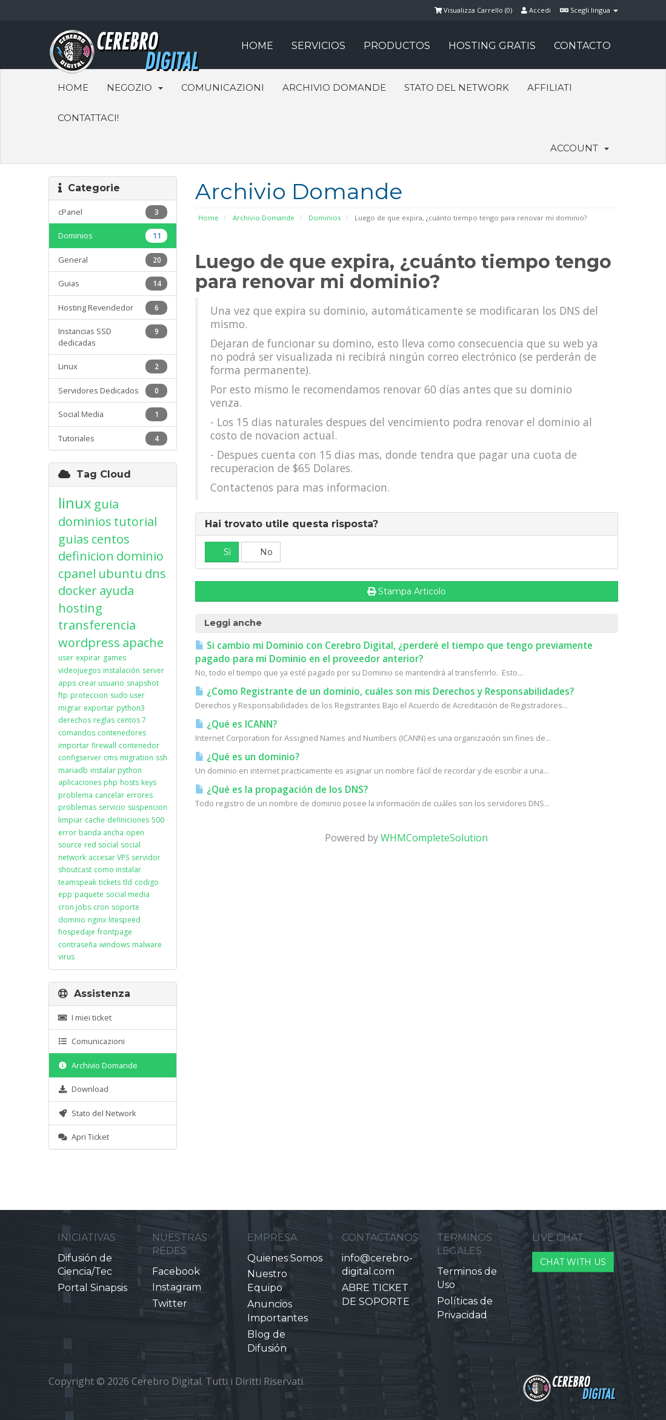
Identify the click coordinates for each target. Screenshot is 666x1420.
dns (155, 573)
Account (579, 148)
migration (136, 757)
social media (128, 894)
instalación (121, 670)
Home (73, 87)
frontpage (115, 932)
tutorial (135, 521)
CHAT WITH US (573, 1262)
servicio (112, 807)
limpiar (70, 820)
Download (83, 1088)
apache (143, 642)
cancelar (109, 795)
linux (75, 503)
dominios (85, 521)
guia (106, 504)
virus (66, 957)
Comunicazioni (222, 87)
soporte (125, 907)
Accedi (536, 10)
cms (111, 757)
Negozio (135, 87)
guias (73, 539)
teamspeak (77, 882)
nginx (97, 920)
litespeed (124, 920)
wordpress (89, 642)
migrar (69, 708)
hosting (80, 608)
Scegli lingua (589, 10)
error (67, 832)
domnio (71, 920)
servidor (146, 857)
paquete (89, 894)
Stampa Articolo (406, 591)
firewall (104, 745)
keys (148, 782)
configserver (79, 757)
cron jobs (74, 907)
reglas (104, 720)
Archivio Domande (334, 87)
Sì (222, 552)
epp (65, 894)
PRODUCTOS (397, 45)
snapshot (143, 683)
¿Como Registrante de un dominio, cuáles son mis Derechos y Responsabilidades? (384, 691)
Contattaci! (88, 117)
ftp (63, 695)
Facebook (176, 1271)
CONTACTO (582, 45)
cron (101, 907)
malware (147, 944)
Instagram (176, 1287)
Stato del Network (456, 87)
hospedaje (76, 932)
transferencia (97, 625)
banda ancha (101, 832)
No (261, 552)
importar (73, 745)
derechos (74, 720)
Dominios (324, 217)
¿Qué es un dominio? (247, 757)
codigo (147, 882)
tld (127, 882)
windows (114, 944)
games (114, 657)
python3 (130, 708)
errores (140, 795)
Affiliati (549, 87)
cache (95, 820)
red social (101, 845)
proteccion (89, 695)
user (65, 657)
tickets (110, 882)
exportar (99, 708)
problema (75, 795)
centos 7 (131, 720)
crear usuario (101, 683)
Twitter (169, 1303)
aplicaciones (79, 782)
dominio (140, 556)
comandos (76, 733)
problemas (77, 807)
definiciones (128, 820)
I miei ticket (85, 1017)
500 (158, 820)
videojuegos (79, 670)
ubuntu (120, 573)
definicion (86, 556)
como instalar (117, 869)
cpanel (77, 573)
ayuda (116, 590)
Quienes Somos (284, 1258)
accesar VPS (108, 857)
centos (111, 539)
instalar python (116, 770)
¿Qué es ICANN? (236, 724)
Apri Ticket (83, 1136)
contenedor (139, 745)
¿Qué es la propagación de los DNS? (281, 789)
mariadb (73, 770)
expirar (88, 657)
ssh (161, 757)
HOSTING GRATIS (492, 45)
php (111, 782)
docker (77, 590)
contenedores (122, 733)
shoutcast (75, 869)
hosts (129, 782)
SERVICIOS (318, 45)
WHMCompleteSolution (434, 837)
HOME (257, 45)
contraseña (77, 944)
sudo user (127, 695)
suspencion (147, 807)
